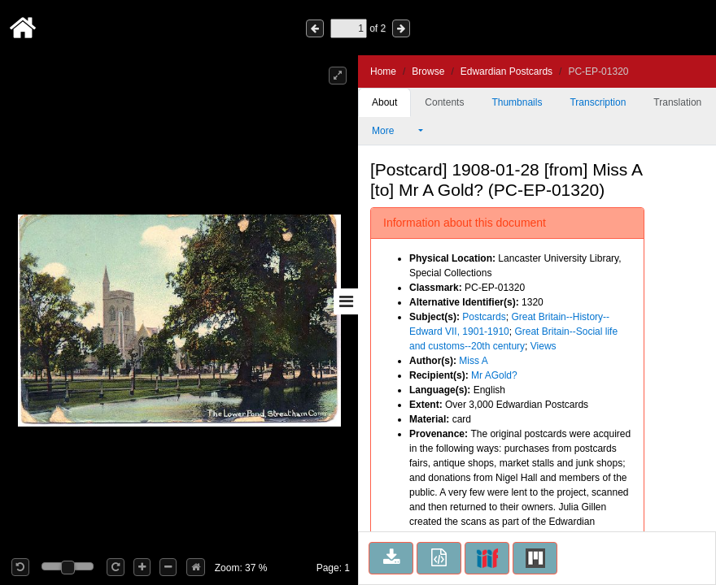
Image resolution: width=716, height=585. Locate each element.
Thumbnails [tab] (516, 102)
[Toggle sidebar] (346, 301)
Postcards (483, 317)
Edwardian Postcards (506, 71)
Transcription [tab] (598, 102)
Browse (428, 71)
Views (543, 346)
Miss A (473, 360)
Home (383, 71)
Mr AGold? (494, 375)
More (394, 130)
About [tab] (384, 102)
